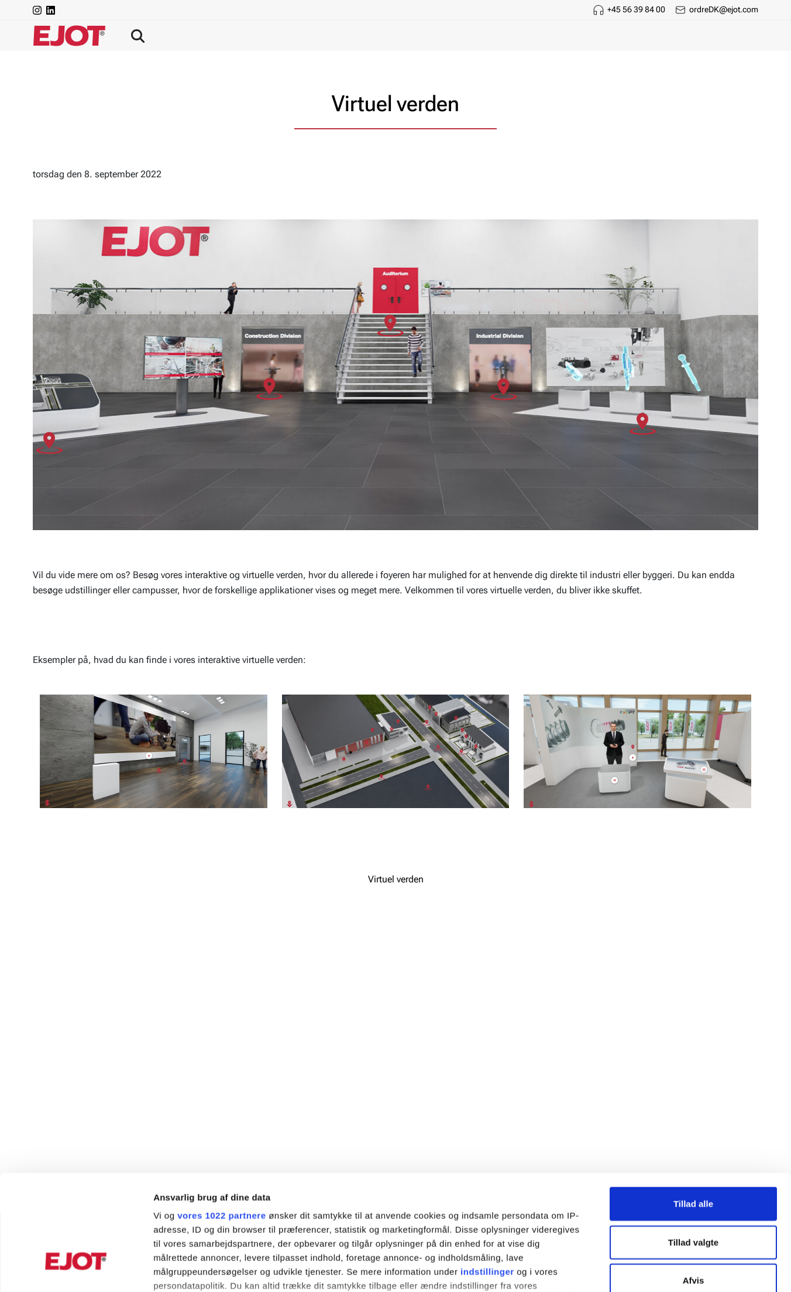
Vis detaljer (608, 1269)
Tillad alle (693, 1113)
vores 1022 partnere (221, 1125)
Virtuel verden (396, 879)
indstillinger (487, 1181)
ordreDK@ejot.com (723, 9)
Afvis (693, 1190)
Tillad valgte (693, 1151)
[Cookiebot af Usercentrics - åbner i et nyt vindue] (76, 1269)
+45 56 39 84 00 (636, 9)
